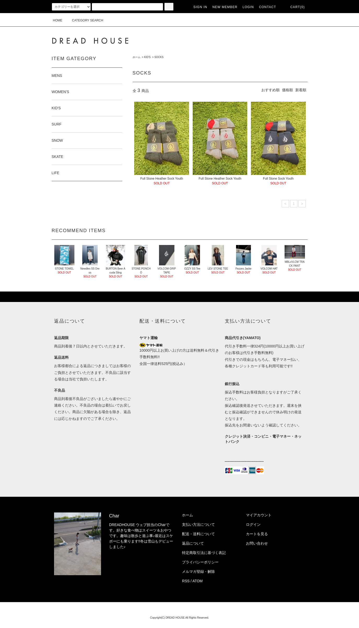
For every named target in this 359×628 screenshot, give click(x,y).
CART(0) (294, 7)
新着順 (300, 90)
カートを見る (257, 534)
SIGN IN (200, 7)
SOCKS (158, 57)
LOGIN (248, 7)
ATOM (197, 581)
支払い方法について (198, 524)
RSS (186, 581)
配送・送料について (198, 534)
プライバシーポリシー (200, 562)
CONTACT (267, 7)
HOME (57, 20)
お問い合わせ (257, 543)
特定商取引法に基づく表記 (204, 553)
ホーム (136, 57)
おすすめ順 (270, 90)
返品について (193, 543)
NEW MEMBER (224, 7)
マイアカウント (259, 515)
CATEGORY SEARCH (84, 20)
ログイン (253, 524)
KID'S (147, 57)
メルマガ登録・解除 (198, 571)
